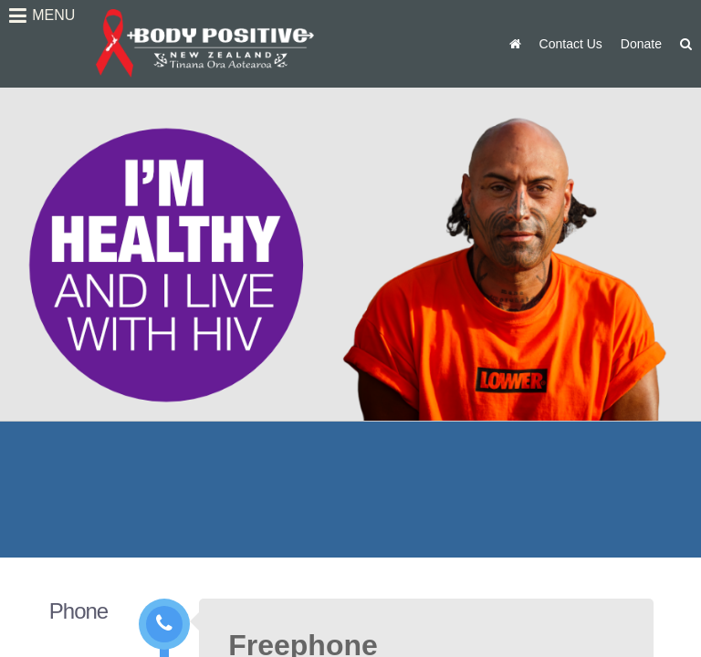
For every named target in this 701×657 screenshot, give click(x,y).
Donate (641, 43)
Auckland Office (443, 509)
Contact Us (570, 43)
